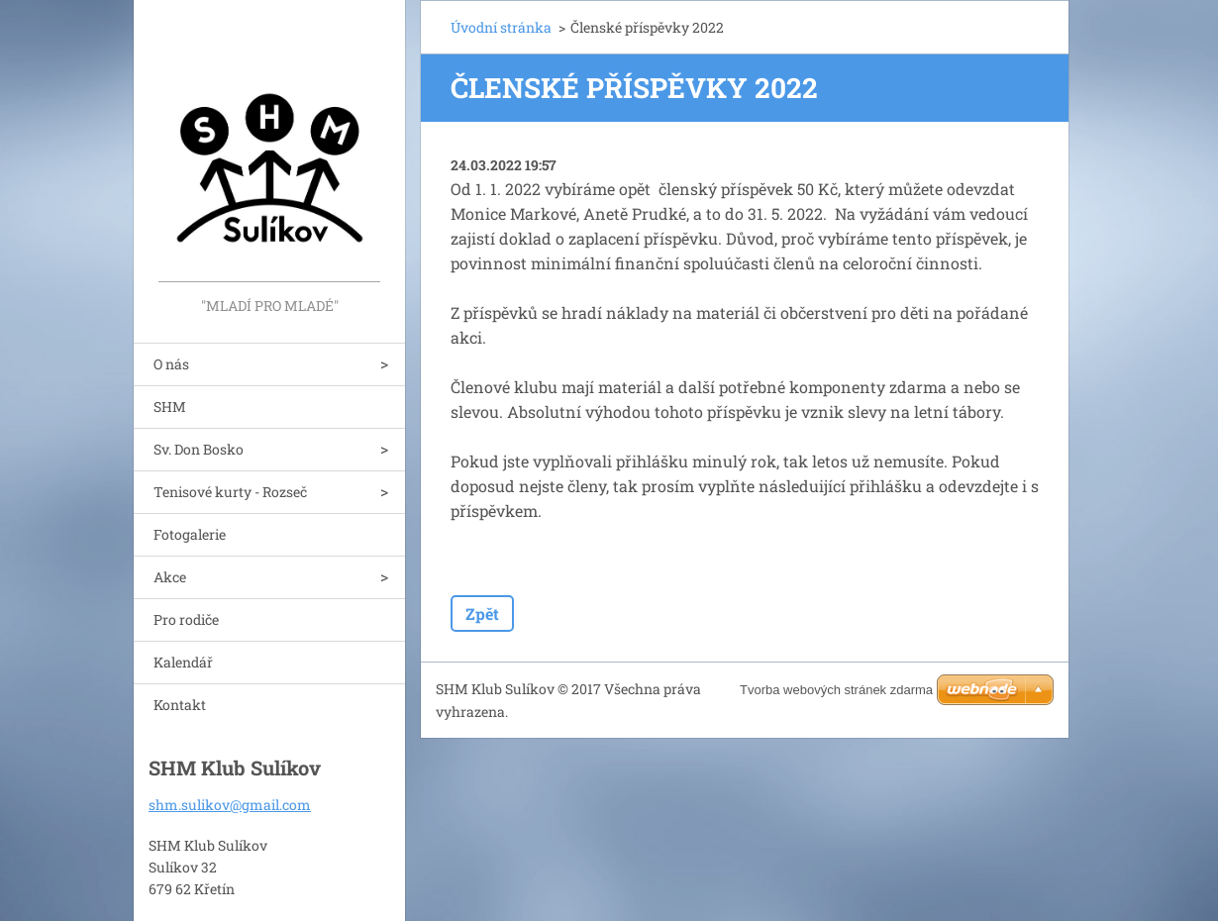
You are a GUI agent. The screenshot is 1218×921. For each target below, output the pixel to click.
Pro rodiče (186, 619)
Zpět (482, 613)
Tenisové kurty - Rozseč (230, 491)
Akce (169, 576)
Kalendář (183, 662)
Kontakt (179, 704)
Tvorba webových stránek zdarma (836, 689)
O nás (171, 364)
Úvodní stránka (501, 27)
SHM (169, 406)
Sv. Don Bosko (198, 449)
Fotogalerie (189, 534)
